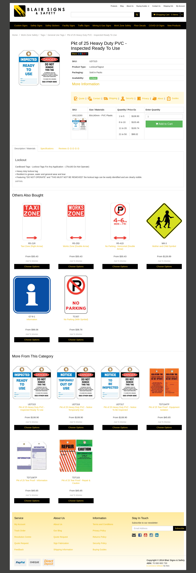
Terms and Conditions (103, 524)
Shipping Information (63, 549)
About (160, 98)
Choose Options (31, 266)
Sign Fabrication (61, 543)
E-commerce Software (155, 566)
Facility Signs (68, 25)
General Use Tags (56, 35)
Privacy (145, 98)
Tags (43, 35)
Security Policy (100, 543)
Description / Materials (24, 148)
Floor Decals (140, 25)
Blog (122, 6)
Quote (81, 98)
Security (127, 98)
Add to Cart (164, 123)
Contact (96, 98)
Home (15, 35)
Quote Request (21, 543)
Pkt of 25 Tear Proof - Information (31, 480)
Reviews (69, 148)
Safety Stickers (52, 25)
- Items (165, 14)
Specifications (47, 148)
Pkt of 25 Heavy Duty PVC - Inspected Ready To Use (92, 35)
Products (114, 6)
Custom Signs (20, 25)
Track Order (19, 530)
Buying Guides (142, 6)
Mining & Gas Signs (102, 25)
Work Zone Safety (122, 25)
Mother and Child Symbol (164, 246)
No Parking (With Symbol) (76, 319)
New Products (173, 25)
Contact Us (156, 6)
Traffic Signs (84, 25)
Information (32, 319)
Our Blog (58, 530)
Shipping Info (168, 6)
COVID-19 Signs (156, 25)
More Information (85, 84)
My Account (19, 524)
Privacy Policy (99, 530)
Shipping (113, 98)
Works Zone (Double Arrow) (76, 246)
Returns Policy (99, 537)
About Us (130, 6)
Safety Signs (36, 25)
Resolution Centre (22, 537)
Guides (172, 98)
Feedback (19, 549)
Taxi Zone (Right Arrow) (32, 246)
